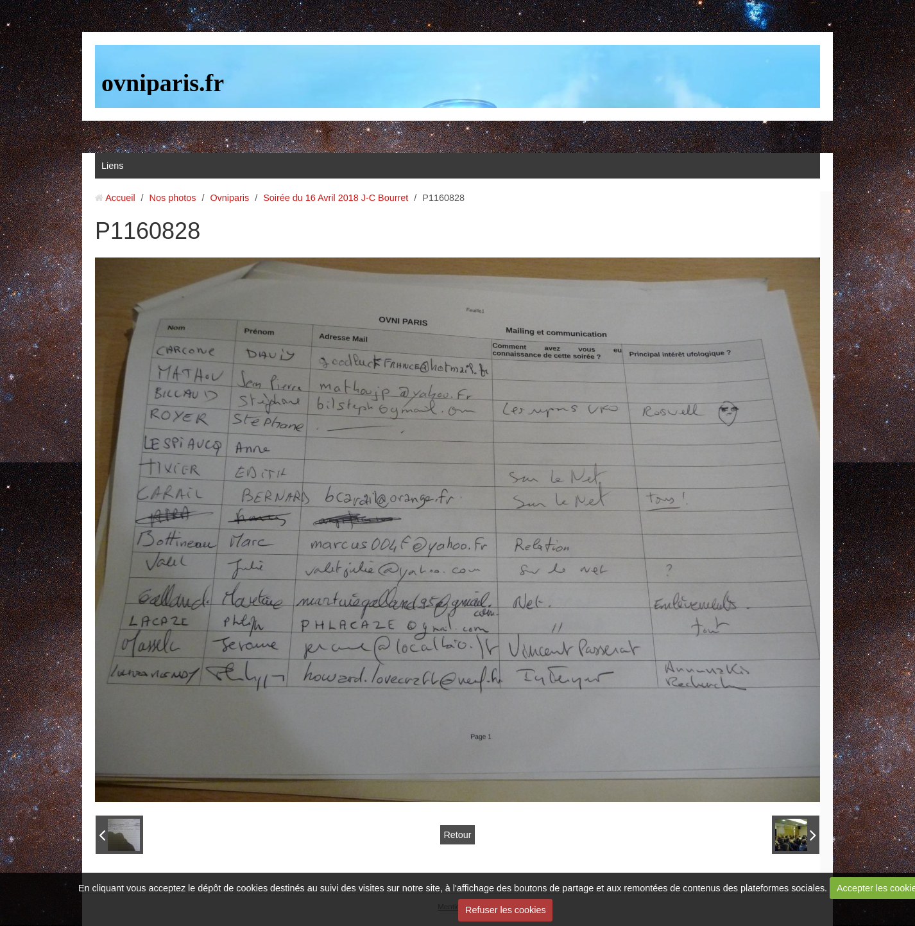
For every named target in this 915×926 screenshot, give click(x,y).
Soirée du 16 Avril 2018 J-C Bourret (335, 198)
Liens (112, 166)
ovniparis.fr (162, 82)
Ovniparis (229, 198)
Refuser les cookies (505, 910)
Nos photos (173, 198)
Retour (457, 835)
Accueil (120, 198)
